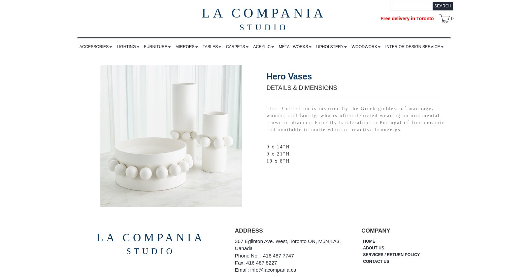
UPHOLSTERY (331, 46)
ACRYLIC (263, 46)
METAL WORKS (295, 46)
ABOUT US (373, 248)
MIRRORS (186, 46)
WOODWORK (366, 46)
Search (442, 6)
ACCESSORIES (95, 46)
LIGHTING (128, 46)
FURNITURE (157, 46)
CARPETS (237, 46)
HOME (369, 241)
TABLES (212, 46)
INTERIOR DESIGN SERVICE (414, 46)
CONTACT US (376, 261)
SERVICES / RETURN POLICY (391, 254)
